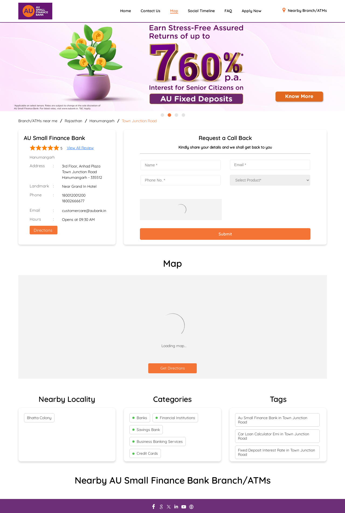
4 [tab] (183, 114)
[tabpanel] (172, 67)
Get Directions (172, 368)
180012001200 (73, 195)
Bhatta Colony (39, 417)
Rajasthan (73, 121)
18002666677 (73, 201)
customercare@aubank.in (84, 210)
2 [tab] (169, 114)
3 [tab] (176, 114)
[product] (270, 180)
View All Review (80, 147)
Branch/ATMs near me (37, 121)
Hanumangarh (102, 121)
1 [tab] (162, 114)
